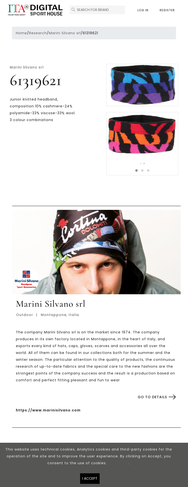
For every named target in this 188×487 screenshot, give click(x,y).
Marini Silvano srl (65, 33)
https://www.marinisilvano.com (48, 410)
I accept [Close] (89, 478)
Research (38, 33)
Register (167, 10)
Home (21, 33)
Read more (118, 463)
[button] (136, 170)
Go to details (152, 397)
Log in (142, 10)
